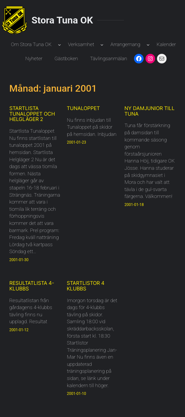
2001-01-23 (76, 142)
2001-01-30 (19, 260)
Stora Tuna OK (62, 20)
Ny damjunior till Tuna (149, 111)
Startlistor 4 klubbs (85, 286)
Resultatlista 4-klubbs (31, 286)
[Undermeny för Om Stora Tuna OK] (59, 44)
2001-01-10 (76, 393)
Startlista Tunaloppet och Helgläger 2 (32, 114)
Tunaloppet (83, 108)
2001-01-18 (134, 205)
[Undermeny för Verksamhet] (101, 44)
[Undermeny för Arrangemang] (148, 44)
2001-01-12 (19, 330)
